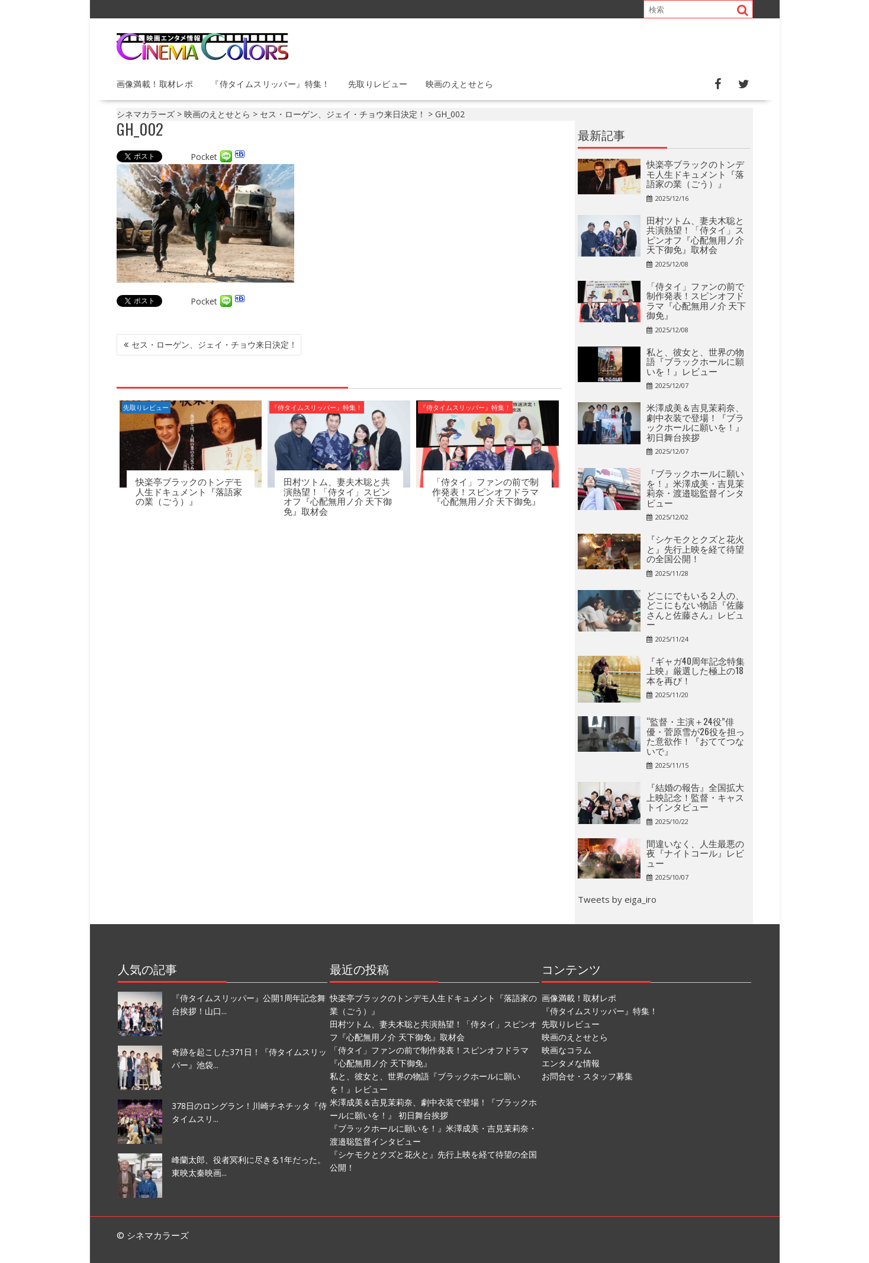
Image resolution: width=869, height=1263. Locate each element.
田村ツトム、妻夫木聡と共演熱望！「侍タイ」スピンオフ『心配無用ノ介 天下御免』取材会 (338, 496)
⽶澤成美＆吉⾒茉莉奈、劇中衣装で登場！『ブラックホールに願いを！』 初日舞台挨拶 (695, 421)
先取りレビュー (378, 83)
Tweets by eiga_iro (617, 899)
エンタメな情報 (571, 1063)
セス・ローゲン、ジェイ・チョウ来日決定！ (214, 344)
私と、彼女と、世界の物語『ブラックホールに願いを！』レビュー (695, 361)
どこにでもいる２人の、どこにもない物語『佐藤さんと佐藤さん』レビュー (695, 609)
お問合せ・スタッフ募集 (587, 1076)
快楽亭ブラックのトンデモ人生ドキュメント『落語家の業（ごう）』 (189, 491)
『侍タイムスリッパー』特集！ (270, 83)
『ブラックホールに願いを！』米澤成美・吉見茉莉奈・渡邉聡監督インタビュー (695, 487)
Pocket (204, 156)
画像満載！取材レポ (155, 83)
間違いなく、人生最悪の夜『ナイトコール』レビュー (695, 852)
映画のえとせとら (460, 83)
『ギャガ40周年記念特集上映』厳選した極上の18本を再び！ (695, 670)
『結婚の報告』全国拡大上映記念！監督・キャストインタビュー (695, 796)
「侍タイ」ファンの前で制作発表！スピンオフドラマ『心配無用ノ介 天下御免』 (486, 491)
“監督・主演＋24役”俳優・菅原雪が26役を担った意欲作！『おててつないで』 (695, 735)
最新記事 (601, 134)
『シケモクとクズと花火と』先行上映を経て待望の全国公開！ (695, 548)
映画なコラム (566, 1050)
